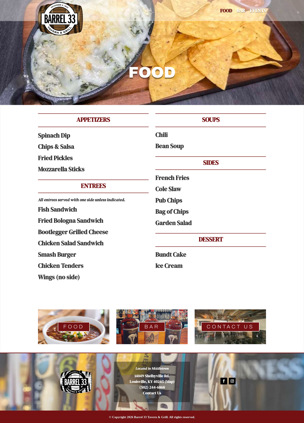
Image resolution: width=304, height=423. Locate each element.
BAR (241, 11)
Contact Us (152, 393)
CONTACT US (230, 326)
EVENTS (258, 11)
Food (226, 11)
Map (169, 381)
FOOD (73, 326)
